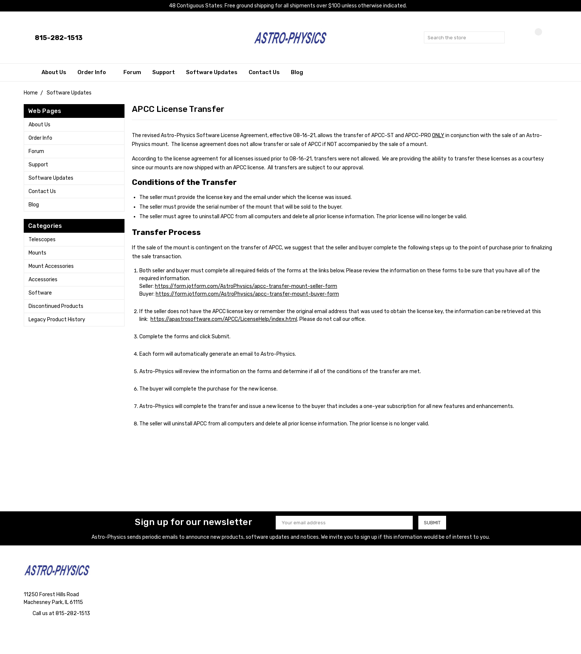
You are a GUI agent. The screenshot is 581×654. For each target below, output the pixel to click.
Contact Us (264, 72)
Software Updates (212, 72)
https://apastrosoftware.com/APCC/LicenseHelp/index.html (223, 319)
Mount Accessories (51, 266)
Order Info (94, 72)
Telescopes (42, 239)
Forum (132, 72)
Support (163, 72)
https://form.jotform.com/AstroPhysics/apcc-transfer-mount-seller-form (246, 286)
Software (40, 293)
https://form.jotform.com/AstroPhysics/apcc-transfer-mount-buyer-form (247, 294)
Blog (297, 72)
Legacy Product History (57, 319)
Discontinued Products (56, 306)
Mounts (37, 253)
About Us (54, 72)
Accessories (43, 279)
